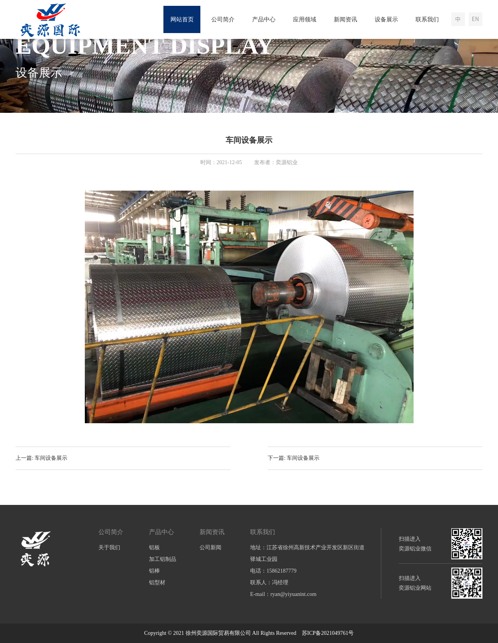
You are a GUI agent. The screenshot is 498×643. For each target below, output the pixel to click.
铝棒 (154, 571)
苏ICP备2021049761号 (328, 633)
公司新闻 (210, 547)
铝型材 (157, 582)
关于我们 (109, 547)
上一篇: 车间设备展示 (41, 458)
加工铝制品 (162, 559)
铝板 (154, 547)
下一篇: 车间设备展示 (293, 458)
